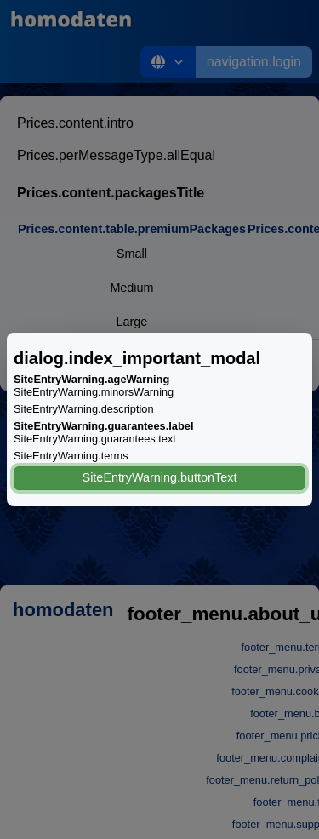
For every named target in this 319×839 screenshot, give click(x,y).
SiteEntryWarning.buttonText (160, 477)
